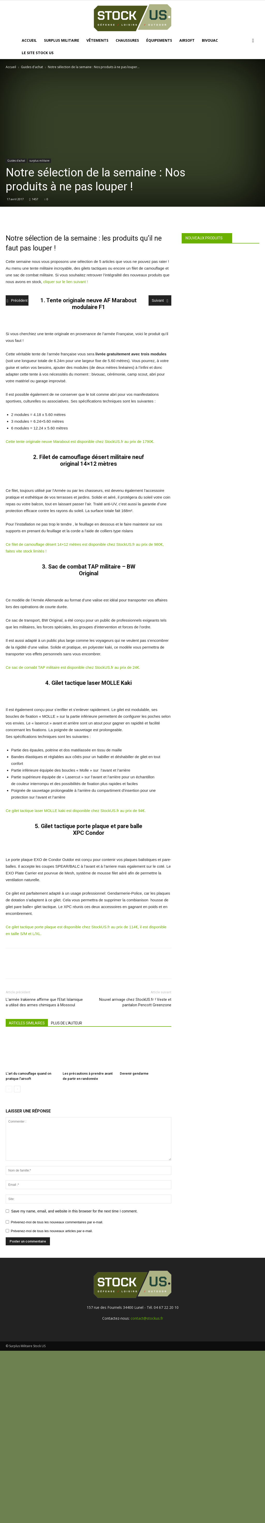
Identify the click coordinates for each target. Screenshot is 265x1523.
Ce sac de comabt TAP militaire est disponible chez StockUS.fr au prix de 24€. (73, 667)
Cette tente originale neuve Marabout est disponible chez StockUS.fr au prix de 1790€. (80, 441)
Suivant (160, 300)
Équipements (159, 40)
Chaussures (127, 40)
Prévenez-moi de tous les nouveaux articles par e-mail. (52, 1231)
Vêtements (97, 40)
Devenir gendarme (134, 1073)
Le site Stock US (38, 52)
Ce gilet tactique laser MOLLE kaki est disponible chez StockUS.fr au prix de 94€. (76, 810)
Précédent (17, 300)
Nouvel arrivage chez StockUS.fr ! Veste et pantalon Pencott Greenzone (135, 1002)
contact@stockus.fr (147, 1318)
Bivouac (210, 40)
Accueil (29, 40)
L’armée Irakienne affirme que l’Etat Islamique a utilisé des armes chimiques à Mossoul (44, 1002)
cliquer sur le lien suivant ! (66, 281)
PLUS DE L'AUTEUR (66, 1023)
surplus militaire (39, 160)
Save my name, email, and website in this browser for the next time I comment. (74, 1211)
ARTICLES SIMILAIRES (27, 1023)
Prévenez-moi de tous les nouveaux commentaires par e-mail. (57, 1222)
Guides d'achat (32, 67)
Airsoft (187, 40)
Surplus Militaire (61, 40)
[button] (253, 40)
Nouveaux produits (204, 238)
